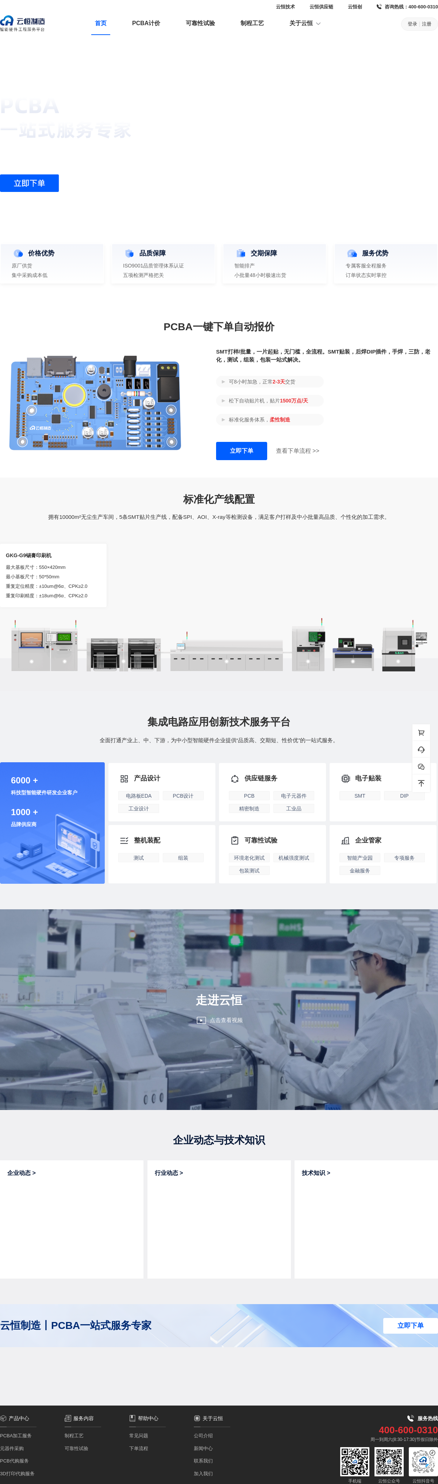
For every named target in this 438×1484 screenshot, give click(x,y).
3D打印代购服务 (17, 1473)
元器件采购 (12, 1448)
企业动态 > (21, 1173)
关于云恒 (305, 23)
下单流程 (138, 1448)
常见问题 (138, 1435)
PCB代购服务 (14, 1461)
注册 (426, 24)
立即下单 (241, 451)
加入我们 (203, 1473)
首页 (101, 23)
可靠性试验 (200, 23)
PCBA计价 (146, 23)
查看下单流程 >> (297, 451)
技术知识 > (316, 1173)
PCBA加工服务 (16, 1435)
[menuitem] (100, 24)
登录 (412, 24)
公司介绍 (203, 1435)
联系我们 (203, 1461)
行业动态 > (169, 1173)
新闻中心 (203, 1448)
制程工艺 (252, 23)
